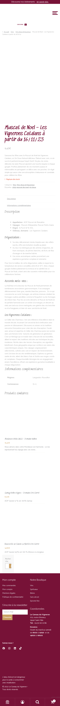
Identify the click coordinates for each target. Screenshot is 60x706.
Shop (7, 702)
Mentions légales (8, 593)
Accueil (6, 32)
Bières (32, 593)
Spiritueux (34, 589)
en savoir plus (43, 2)
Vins (12, 32)
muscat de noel (23, 187)
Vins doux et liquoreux (23, 32)
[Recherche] (10, 566)
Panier (50, 700)
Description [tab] (11, 198)
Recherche (8, 560)
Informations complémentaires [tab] (19, 205)
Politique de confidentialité (12, 597)
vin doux (32, 187)
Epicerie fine (34, 600)
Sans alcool (34, 597)
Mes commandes (9, 585)
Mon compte (7, 589)
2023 (14, 187)
